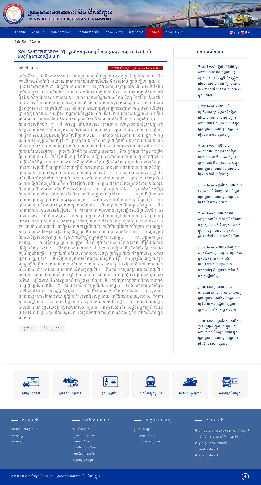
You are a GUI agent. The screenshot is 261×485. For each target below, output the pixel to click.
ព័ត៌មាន (154, 32)
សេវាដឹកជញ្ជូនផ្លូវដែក (150, 393)
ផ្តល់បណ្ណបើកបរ (110, 393)
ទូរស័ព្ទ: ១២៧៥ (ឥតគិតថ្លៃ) (213, 443)
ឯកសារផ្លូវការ (114, 32)
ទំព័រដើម (19, 32)
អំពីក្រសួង (38, 32)
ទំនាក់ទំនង (136, 32)
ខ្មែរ (236, 33)
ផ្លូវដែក (28, 328)
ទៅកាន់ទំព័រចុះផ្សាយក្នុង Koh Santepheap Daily (135, 68)
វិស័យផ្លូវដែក (52, 328)
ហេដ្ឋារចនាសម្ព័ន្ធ (88, 32)
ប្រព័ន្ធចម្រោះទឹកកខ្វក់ (145, 436)
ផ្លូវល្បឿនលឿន (142, 430)
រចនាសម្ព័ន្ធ (17, 442)
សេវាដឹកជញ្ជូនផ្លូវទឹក (190, 393)
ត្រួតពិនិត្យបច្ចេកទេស (71, 393)
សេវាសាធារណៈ (61, 32)
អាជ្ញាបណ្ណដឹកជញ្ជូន (230, 393)
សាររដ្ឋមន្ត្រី (17, 436)
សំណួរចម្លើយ (174, 32)
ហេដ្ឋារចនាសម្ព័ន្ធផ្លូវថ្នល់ (147, 442)
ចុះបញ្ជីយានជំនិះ (31, 393)
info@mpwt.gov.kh (209, 449)
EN (247, 33)
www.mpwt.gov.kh (209, 455)
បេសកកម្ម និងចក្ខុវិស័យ (24, 430)
